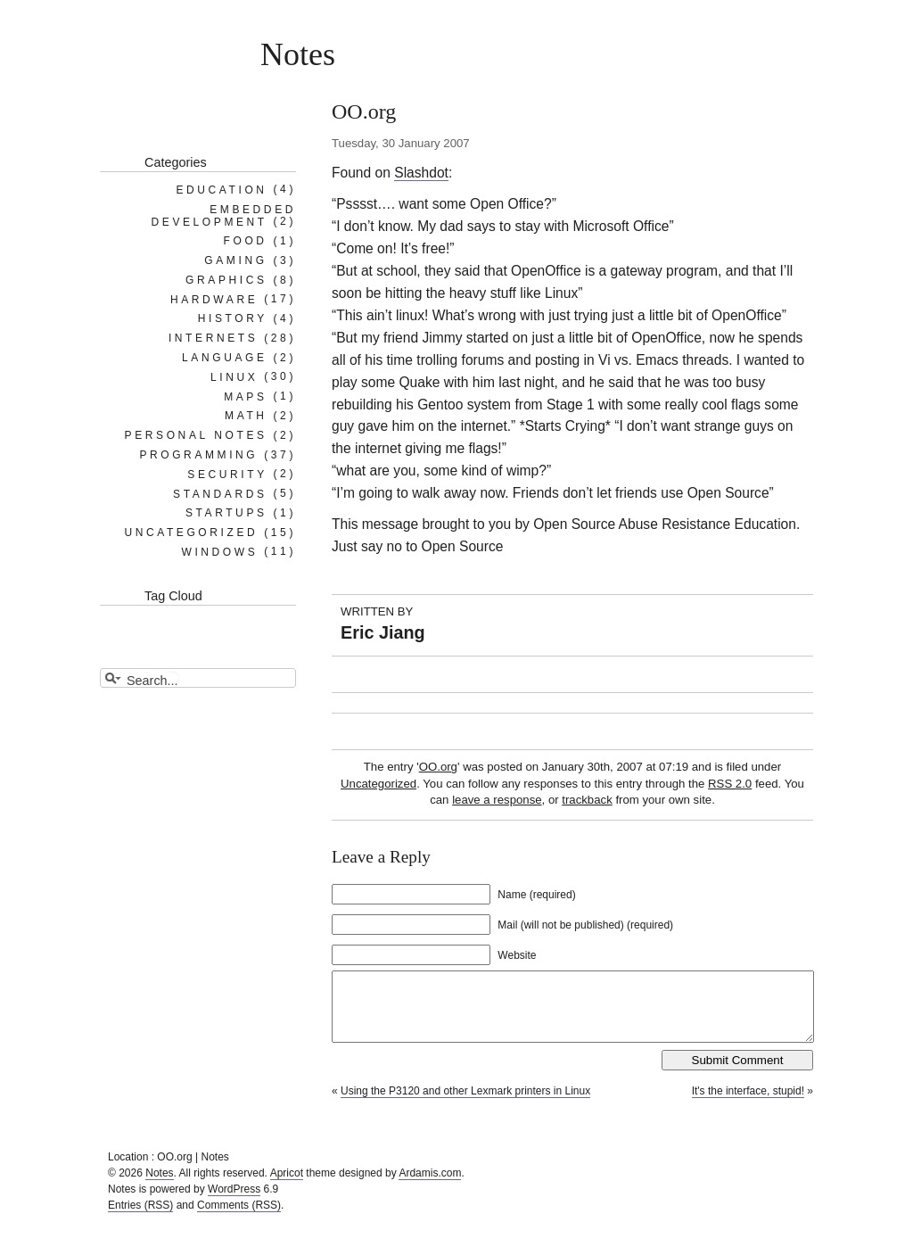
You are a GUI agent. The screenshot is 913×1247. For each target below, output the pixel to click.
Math (246, 415)
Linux (234, 376)
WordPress (234, 1202)
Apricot (286, 1186)
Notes (297, 54)
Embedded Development (224, 214)
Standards (220, 493)
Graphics (226, 280)
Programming (198, 455)
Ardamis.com (430, 1186)
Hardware (214, 299)
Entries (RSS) (140, 1218)
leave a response (496, 799)
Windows (219, 551)
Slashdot (421, 172)
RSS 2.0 (730, 783)
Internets (213, 338)
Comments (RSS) (239, 1218)
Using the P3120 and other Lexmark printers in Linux (465, 1104)
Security (227, 473)
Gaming (235, 260)
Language (224, 357)
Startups (226, 513)
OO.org (438, 766)
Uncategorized (378, 783)
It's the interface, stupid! (748, 1104)
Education (221, 189)
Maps (245, 396)
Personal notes (196, 435)
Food (245, 241)
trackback (587, 799)
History (232, 318)
